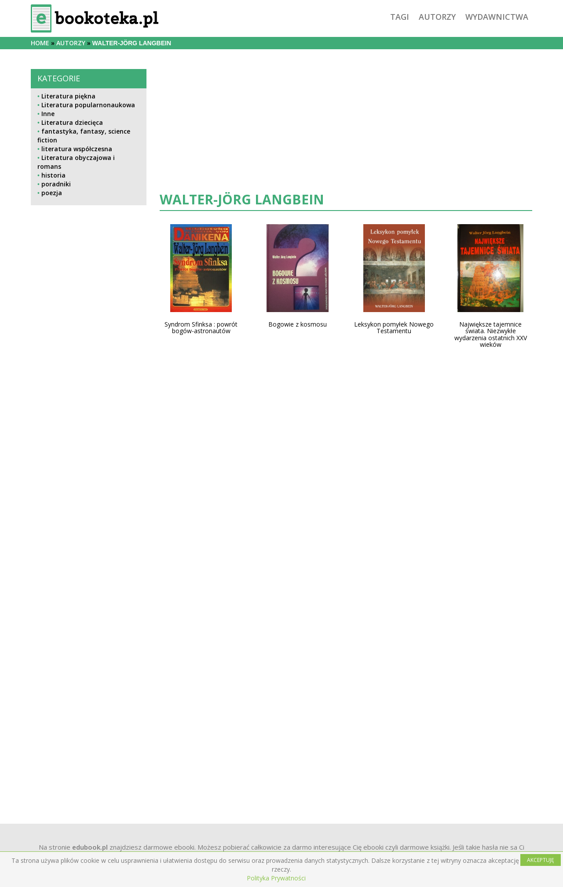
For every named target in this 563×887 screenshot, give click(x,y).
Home (40, 43)
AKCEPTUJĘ (540, 860)
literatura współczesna (76, 149)
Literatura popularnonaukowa (88, 105)
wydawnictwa (496, 16)
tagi (399, 16)
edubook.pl (90, 847)
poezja (51, 193)
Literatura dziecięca (72, 122)
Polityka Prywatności (276, 878)
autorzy (437, 16)
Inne (48, 113)
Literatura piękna (68, 96)
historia (53, 175)
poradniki (56, 184)
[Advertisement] (88, 504)
